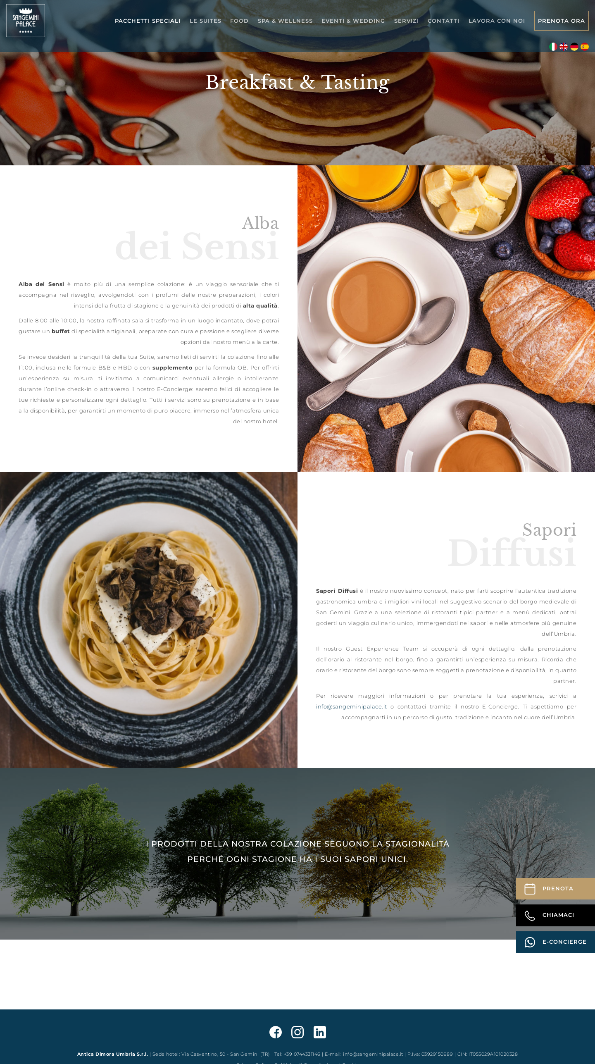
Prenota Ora (561, 20)
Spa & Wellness (285, 20)
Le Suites (205, 20)
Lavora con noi (497, 20)
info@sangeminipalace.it (351, 706)
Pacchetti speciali (148, 20)
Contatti (443, 20)
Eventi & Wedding (353, 20)
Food (239, 20)
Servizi (406, 20)
